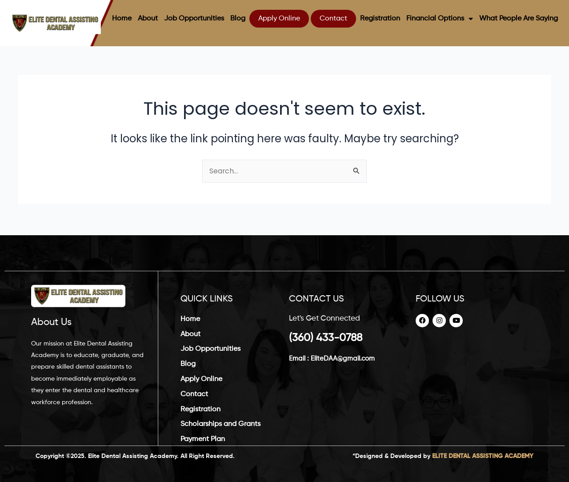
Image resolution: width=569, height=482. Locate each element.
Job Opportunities (194, 18)
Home (122, 18)
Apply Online (279, 18)
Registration (380, 18)
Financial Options (439, 19)
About (148, 18)
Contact (333, 18)
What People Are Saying (518, 18)
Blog (237, 18)
